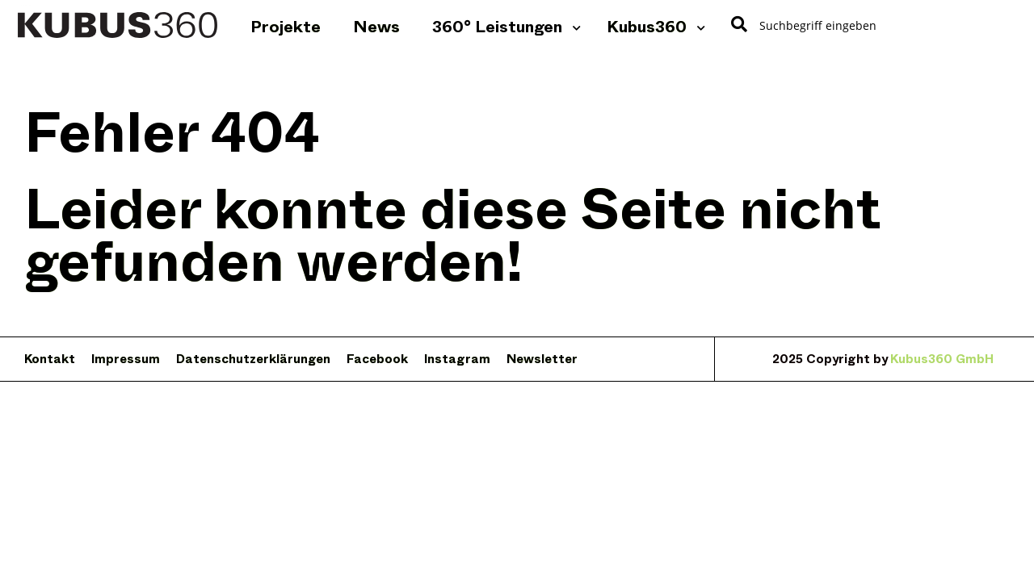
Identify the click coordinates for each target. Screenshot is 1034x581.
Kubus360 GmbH (942, 361)
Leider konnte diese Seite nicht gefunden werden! (452, 236)
